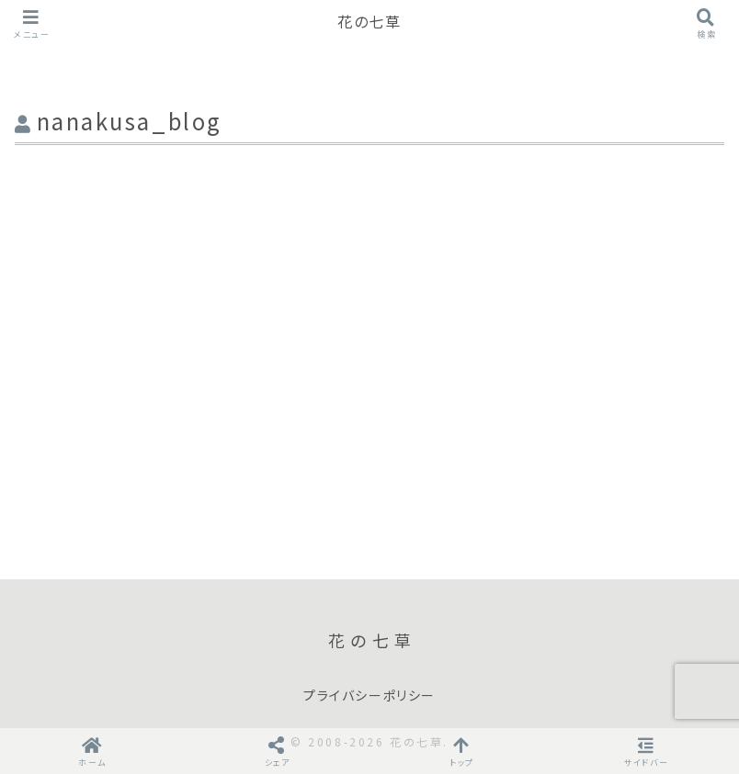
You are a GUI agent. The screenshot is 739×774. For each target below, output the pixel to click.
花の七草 (369, 22)
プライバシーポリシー (369, 696)
